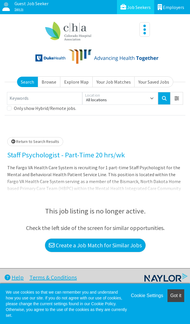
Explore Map (76, 82)
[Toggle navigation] (144, 29)
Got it (175, 295)
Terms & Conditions (53, 277)
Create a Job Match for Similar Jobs (95, 245)
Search (27, 82)
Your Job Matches (113, 82)
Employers (171, 7)
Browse (49, 82)
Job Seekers (135, 7)
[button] (176, 98)
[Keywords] (44, 98)
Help (14, 277)
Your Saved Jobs (153, 82)
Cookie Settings (147, 295)
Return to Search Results (35, 141)
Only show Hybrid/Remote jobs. (45, 108)
